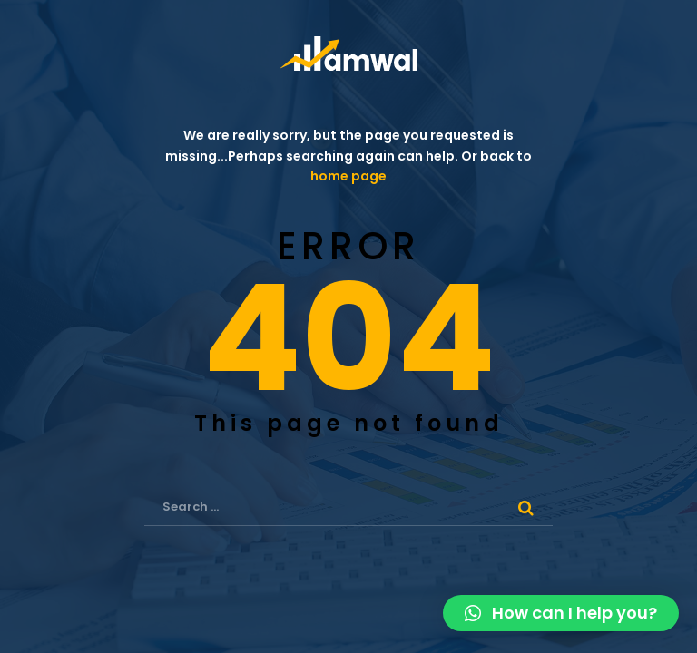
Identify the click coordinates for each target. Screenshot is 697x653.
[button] (561, 613)
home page (348, 176)
